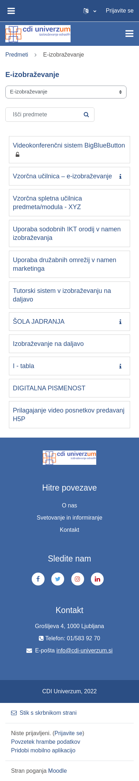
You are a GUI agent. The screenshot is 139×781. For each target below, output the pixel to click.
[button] (90, 10)
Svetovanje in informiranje (69, 518)
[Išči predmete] (49, 114)
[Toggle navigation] (129, 34)
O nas (69, 505)
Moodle (57, 771)
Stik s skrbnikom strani (44, 713)
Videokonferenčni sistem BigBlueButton (69, 145)
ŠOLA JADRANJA (39, 321)
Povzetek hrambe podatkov (45, 742)
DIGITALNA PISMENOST (49, 388)
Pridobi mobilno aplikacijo (43, 750)
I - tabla (23, 366)
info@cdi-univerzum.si (84, 650)
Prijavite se (120, 11)
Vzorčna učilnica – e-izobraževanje (62, 176)
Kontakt (69, 530)
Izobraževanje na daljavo (48, 343)
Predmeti (16, 55)
